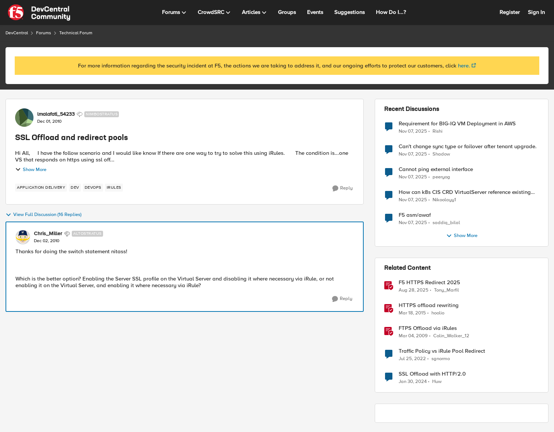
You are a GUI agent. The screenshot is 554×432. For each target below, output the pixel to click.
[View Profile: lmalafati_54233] (24, 117)
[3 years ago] (413, 382)
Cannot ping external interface (436, 169)
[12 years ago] (412, 313)
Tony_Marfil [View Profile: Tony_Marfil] (446, 290)
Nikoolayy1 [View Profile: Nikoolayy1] (444, 200)
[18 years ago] (413, 336)
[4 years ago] (412, 359)
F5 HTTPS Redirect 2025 (429, 282)
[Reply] (342, 188)
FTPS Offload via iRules (428, 328)
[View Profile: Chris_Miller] (22, 237)
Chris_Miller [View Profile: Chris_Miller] (48, 234)
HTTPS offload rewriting (429, 305)
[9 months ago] (413, 131)
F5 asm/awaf (415, 215)
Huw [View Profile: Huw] (437, 381)
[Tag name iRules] (114, 188)
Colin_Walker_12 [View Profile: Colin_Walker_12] (451, 336)
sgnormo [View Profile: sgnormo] (440, 359)
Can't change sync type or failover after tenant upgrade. (468, 146)
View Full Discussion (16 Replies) (43, 215)
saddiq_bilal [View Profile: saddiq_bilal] (446, 223)
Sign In (536, 12)
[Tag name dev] (75, 188)
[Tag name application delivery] (41, 188)
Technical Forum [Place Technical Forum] (75, 33)
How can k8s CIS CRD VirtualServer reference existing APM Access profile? (465, 192)
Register (510, 12)
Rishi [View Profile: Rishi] (437, 131)
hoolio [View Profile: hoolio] (437, 313)
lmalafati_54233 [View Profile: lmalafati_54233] (56, 114)
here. (464, 65)
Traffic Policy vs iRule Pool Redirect (442, 351)
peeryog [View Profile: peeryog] (441, 177)
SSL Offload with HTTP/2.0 (432, 374)
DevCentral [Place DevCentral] (17, 33)
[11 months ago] (413, 290)
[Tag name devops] (93, 188)
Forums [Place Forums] (43, 33)
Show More (30, 170)
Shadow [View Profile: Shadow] (441, 154)
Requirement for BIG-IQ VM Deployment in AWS (457, 124)
